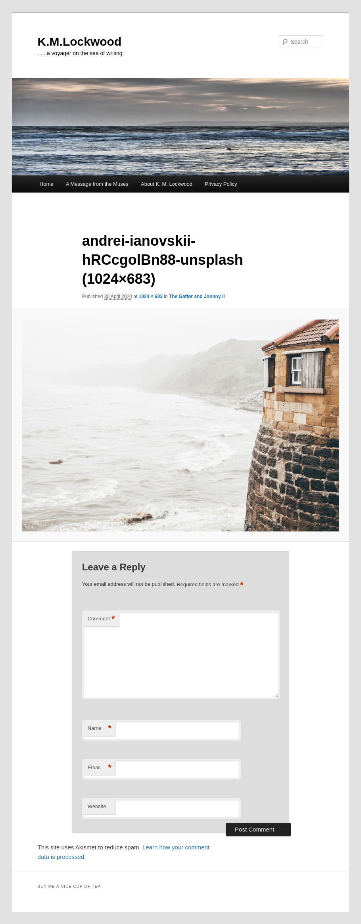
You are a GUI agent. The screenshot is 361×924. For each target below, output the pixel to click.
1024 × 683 (150, 296)
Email (99, 768)
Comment (101, 619)
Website (97, 806)
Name (99, 728)
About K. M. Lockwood (166, 184)
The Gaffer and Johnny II (197, 296)
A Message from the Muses (97, 184)
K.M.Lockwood (80, 41)
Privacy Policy (221, 184)
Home (47, 184)
